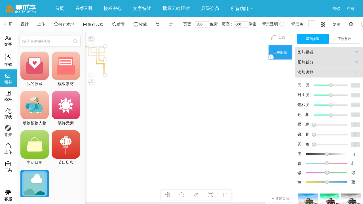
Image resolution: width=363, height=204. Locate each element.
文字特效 (142, 8)
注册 (350, 8)
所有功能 (242, 8)
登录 (337, 8)
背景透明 (273, 24)
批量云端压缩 (176, 8)
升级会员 (210, 8)
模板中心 (113, 8)
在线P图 (83, 8)
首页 (59, 8)
